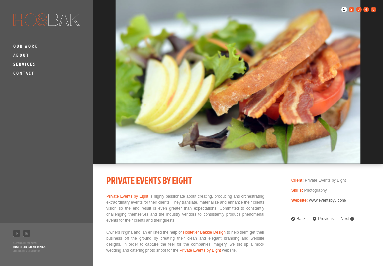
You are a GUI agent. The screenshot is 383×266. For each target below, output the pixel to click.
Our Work (25, 46)
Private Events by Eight (127, 196)
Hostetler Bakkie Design (29, 246)
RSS (26, 233)
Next (345, 218)
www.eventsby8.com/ (327, 200)
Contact (24, 73)
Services (24, 64)
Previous (326, 218)
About (21, 55)
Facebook (16, 233)
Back (301, 218)
